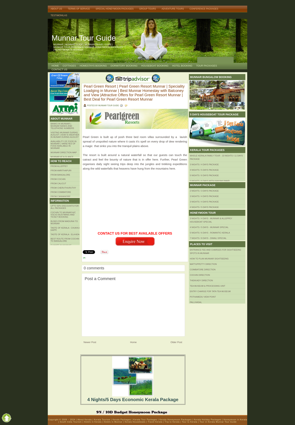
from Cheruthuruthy (63, 188)
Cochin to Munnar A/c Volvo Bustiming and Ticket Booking (63, 214)
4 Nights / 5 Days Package (204, 170)
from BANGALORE (60, 175)
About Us (56, 9)
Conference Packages (204, 9)
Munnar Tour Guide (84, 38)
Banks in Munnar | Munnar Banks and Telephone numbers (62, 126)
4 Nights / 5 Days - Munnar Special (209, 227)
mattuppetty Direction (203, 264)
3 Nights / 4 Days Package (204, 164)
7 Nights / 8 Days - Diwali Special (208, 238)
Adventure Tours (173, 9)
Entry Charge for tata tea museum (210, 291)
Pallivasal (196, 302)
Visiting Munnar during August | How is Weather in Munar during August (65, 134)
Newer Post (90, 342)
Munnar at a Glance (62, 157)
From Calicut (58, 183)
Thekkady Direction (201, 280)
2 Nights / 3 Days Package (204, 191)
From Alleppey (59, 166)
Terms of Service (79, 9)
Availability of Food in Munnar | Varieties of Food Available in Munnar (64, 144)
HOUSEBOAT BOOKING (155, 65)
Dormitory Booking (124, 65)
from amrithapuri (61, 170)
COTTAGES (69, 65)
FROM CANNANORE (61, 196)
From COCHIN (58, 179)
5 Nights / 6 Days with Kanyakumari (210, 181)
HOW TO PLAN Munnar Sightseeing (209, 259)
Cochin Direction (200, 275)
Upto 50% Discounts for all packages (65, 207)
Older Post (176, 342)
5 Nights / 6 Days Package (204, 175)
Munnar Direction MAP (64, 152)
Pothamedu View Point (203, 297)
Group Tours (147, 9)
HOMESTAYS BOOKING (93, 65)
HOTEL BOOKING (182, 65)
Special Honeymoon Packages (115, 9)
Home (55, 65)
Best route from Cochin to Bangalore (65, 240)
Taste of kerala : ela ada (65, 234)
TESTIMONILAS (59, 15)
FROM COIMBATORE (61, 192)
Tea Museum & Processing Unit (207, 286)
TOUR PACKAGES (206, 65)
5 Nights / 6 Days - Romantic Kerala (210, 233)
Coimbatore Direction (203, 269)
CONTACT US (59, 69)
